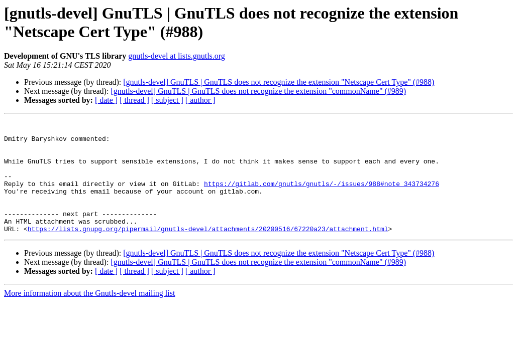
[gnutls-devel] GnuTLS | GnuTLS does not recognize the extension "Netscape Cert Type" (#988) (278, 82)
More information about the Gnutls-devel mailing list (89, 315)
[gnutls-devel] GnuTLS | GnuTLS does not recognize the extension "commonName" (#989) (258, 91)
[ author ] (200, 100)
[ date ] (106, 100)
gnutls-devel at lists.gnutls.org (176, 56)
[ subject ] (167, 100)
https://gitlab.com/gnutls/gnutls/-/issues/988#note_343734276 (321, 197)
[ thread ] (134, 100)
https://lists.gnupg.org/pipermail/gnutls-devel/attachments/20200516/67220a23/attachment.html (208, 251)
